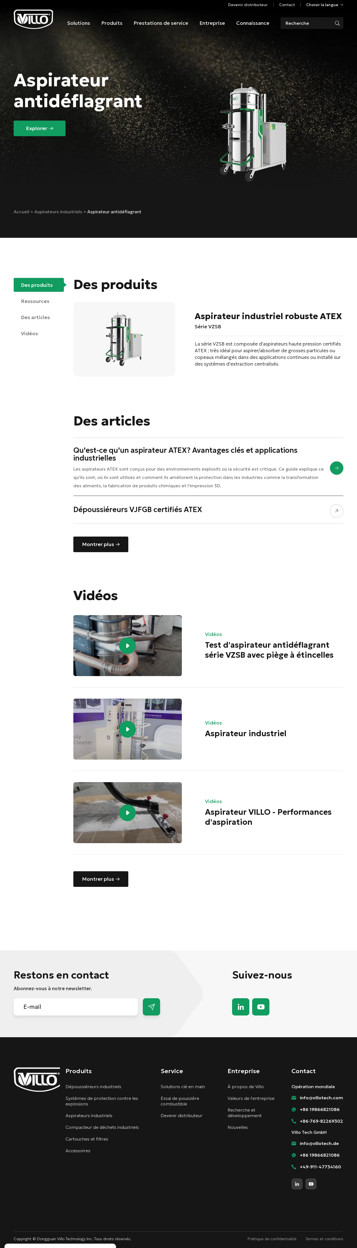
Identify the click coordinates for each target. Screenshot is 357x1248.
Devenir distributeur (248, 4)
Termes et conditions (324, 1238)
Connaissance (252, 23)
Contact (287, 4)
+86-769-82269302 (321, 1121)
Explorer (36, 128)
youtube (260, 1006)
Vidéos (29, 333)
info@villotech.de (319, 1143)
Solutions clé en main (183, 1086)
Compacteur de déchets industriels (102, 1127)
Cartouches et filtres (87, 1139)
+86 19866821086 (320, 1109)
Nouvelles (238, 1127)
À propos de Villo (246, 1086)
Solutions (78, 23)
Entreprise (212, 23)
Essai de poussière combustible (180, 1101)
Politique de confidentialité (272, 1238)
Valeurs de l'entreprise (251, 1098)
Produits (111, 23)
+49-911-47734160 (320, 1166)
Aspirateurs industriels (58, 211)
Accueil (22, 211)
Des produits (37, 285)
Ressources (35, 301)
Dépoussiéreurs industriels (93, 1086)
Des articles (35, 317)
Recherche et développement (245, 1112)
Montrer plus (98, 544)
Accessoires (78, 1150)
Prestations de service (161, 23)
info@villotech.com (321, 1097)
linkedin (240, 1006)
